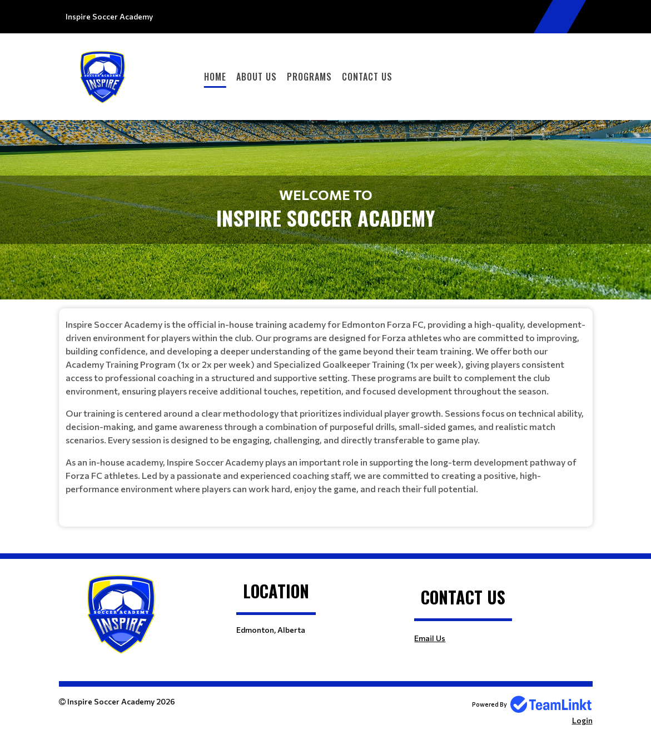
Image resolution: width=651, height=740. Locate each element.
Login (582, 720)
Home (215, 76)
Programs (309, 76)
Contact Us (367, 76)
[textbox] (326, 407)
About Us (256, 76)
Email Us (429, 638)
